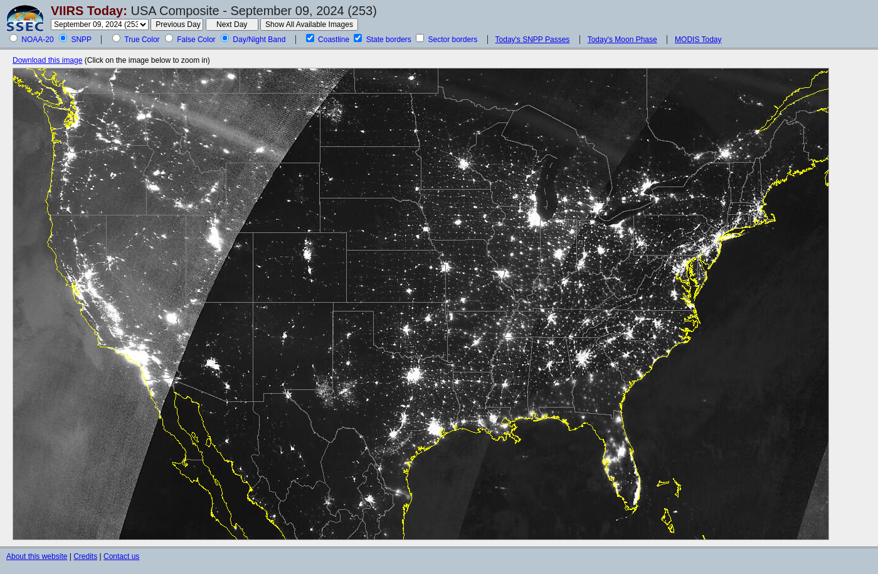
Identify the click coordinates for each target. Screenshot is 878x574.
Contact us (121, 556)
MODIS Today (698, 39)
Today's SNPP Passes (532, 39)
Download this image (47, 60)
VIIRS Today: (89, 11)
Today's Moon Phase (622, 39)
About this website (36, 556)
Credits (85, 556)
